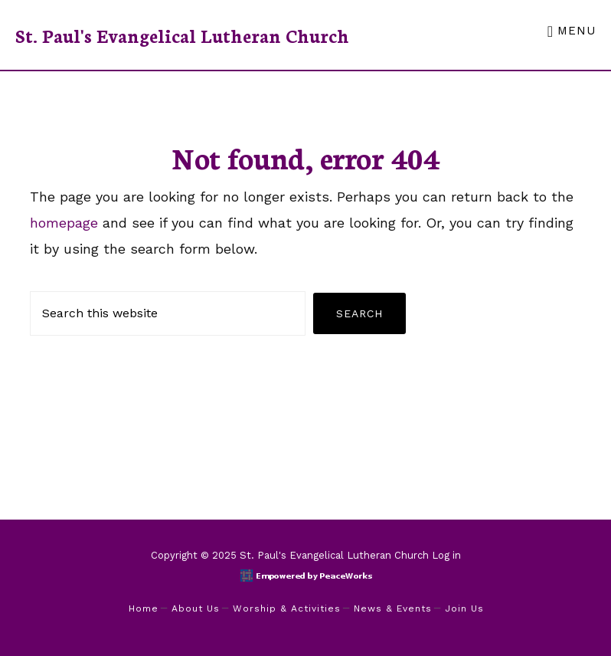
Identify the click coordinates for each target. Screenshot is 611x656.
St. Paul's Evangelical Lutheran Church (182, 35)
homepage (64, 223)
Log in (446, 555)
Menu (576, 31)
